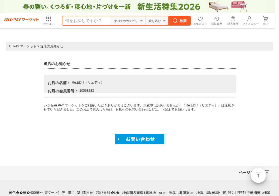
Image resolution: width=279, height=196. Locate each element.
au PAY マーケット (23, 46)
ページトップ (258, 175)
